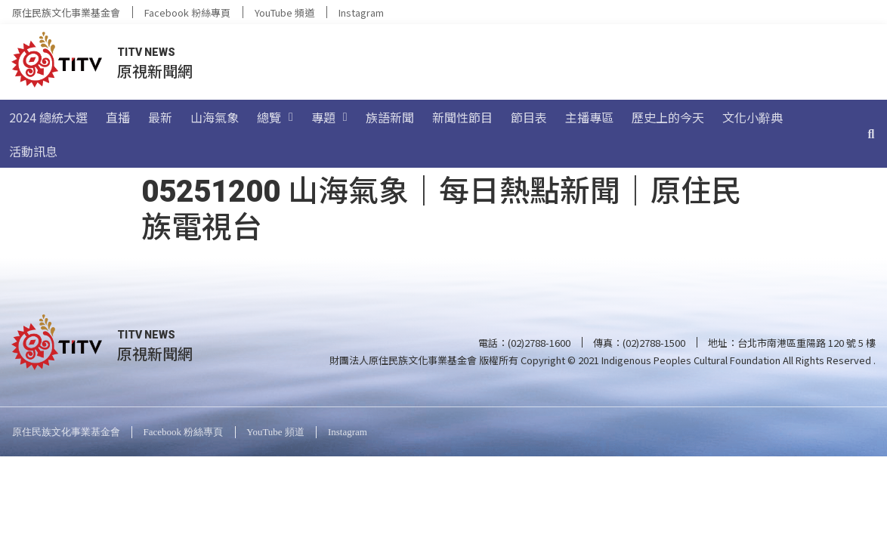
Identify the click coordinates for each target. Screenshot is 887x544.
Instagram (361, 12)
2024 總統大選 (48, 117)
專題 (329, 117)
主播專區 (589, 117)
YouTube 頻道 (284, 12)
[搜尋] (871, 134)
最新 (160, 117)
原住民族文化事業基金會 (66, 12)
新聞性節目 (462, 117)
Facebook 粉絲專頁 (187, 12)
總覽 (275, 117)
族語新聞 (390, 117)
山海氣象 (214, 117)
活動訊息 (33, 151)
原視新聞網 (155, 71)
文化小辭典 (752, 117)
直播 (118, 117)
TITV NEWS (146, 52)
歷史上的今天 (668, 117)
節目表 (529, 117)
